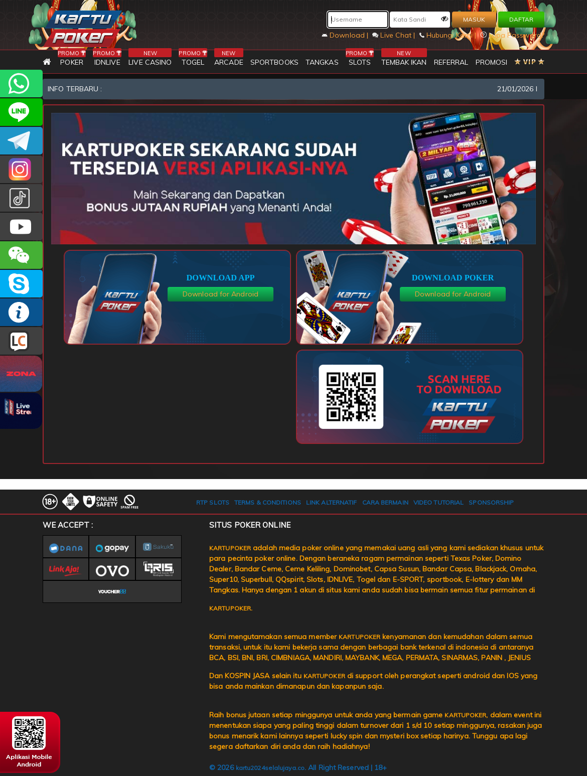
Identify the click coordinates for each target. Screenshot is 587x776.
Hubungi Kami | (449, 35)
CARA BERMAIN (385, 502)
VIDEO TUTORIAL (438, 502)
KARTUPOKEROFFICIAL (21, 140)
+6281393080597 (21, 83)
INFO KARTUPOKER (21, 312)
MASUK (474, 19)
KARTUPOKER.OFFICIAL (21, 226)
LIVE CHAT (21, 341)
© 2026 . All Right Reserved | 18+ (298, 767)
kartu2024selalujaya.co (270, 767)
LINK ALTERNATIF (331, 502)
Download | (346, 35)
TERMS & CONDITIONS (267, 502)
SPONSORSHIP (491, 502)
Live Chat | (394, 35)
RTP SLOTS (212, 502)
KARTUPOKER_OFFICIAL (21, 169)
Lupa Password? (513, 35)
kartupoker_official (21, 112)
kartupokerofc (21, 198)
